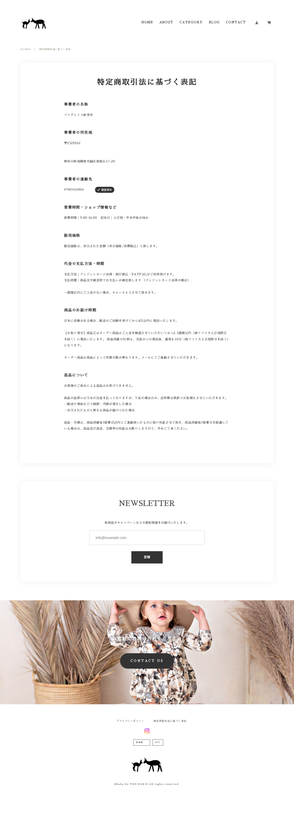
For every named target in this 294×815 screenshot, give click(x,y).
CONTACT (236, 22)
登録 (147, 557)
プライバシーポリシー (130, 721)
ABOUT (166, 22)
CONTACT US (146, 660)
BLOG (214, 22)
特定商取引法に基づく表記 (170, 721)
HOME (147, 22)
